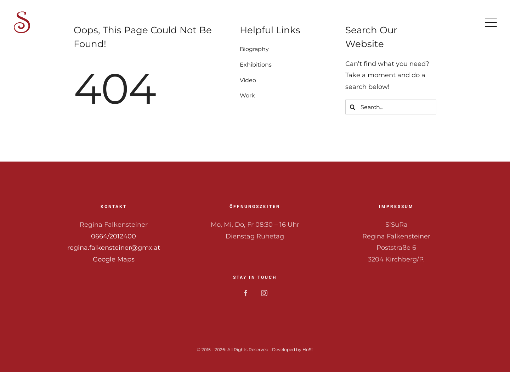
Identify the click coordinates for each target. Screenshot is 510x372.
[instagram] (264, 293)
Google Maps (114, 259)
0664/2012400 (113, 236)
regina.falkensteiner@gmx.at (113, 248)
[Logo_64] (22, 14)
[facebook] (245, 293)
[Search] (352, 107)
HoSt (307, 349)
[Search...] (390, 107)
